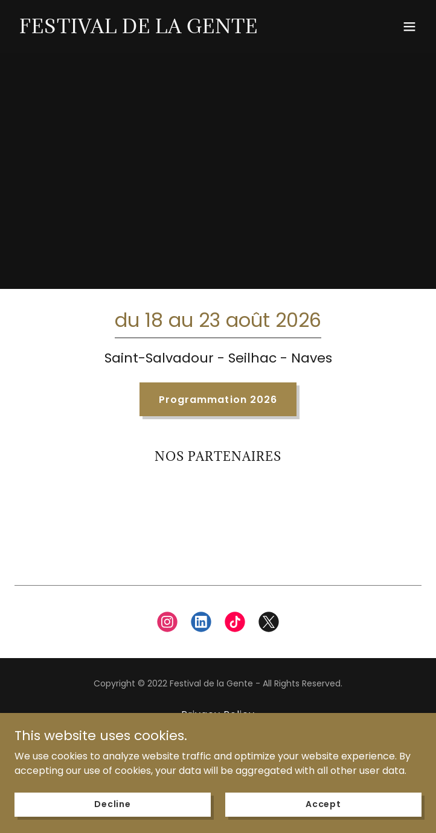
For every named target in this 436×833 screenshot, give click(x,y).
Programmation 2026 (218, 400)
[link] (138, 30)
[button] (409, 26)
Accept (323, 804)
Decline (112, 804)
